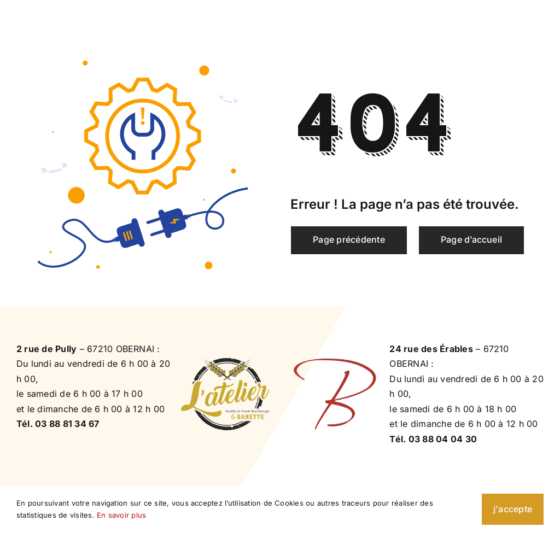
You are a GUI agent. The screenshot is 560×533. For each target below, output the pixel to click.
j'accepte (512, 508)
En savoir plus (121, 515)
